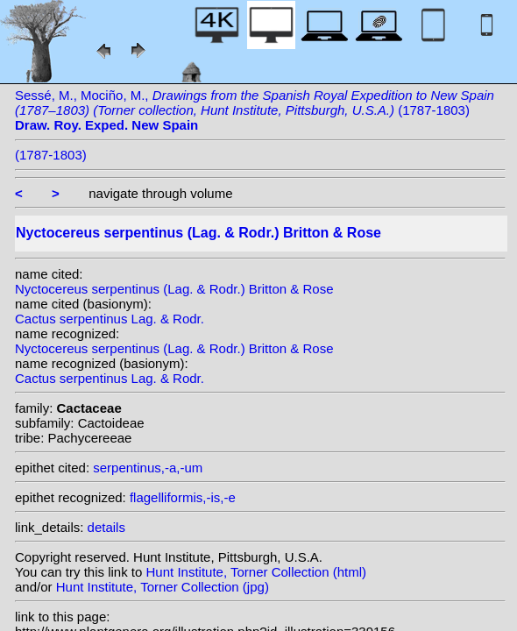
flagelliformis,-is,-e (183, 497)
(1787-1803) (51, 154)
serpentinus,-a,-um (147, 467)
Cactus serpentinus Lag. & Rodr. (109, 318)
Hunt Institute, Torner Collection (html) (256, 571)
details (106, 527)
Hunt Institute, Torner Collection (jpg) (162, 586)
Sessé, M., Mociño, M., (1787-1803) (254, 110)
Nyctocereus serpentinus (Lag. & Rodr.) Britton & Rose (174, 288)
